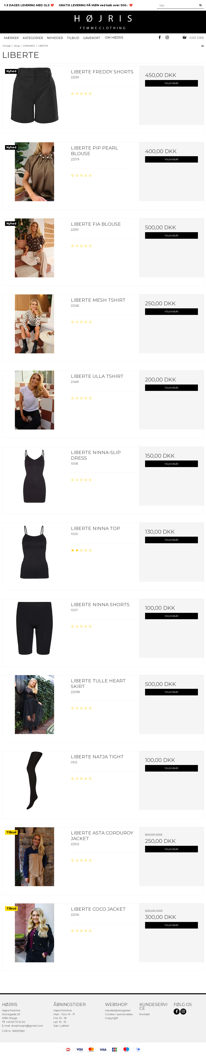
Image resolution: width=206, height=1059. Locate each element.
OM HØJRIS (114, 37)
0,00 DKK (193, 38)
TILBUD (73, 38)
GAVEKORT (91, 38)
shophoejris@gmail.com (27, 1025)
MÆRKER (11, 38)
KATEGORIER (33, 38)
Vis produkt (171, 83)
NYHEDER (55, 38)
